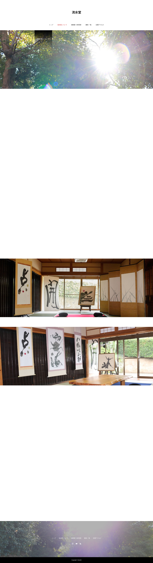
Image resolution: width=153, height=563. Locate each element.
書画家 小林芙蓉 (76, 25)
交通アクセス (100, 25)
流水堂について (62, 25)
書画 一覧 (88, 25)
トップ (51, 25)
